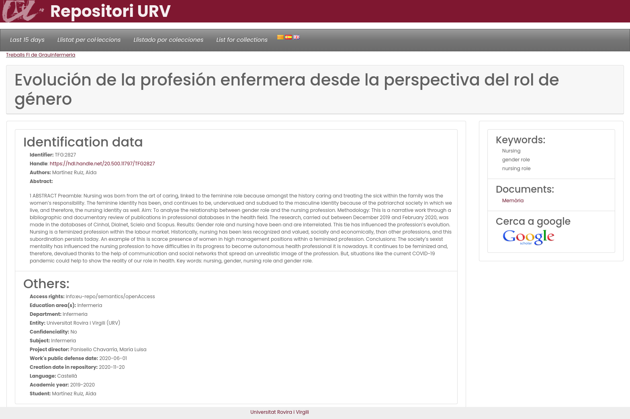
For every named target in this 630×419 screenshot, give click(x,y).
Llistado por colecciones (169, 40)
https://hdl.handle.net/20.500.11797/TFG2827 (102, 163)
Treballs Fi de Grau (28, 54)
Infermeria (63, 54)
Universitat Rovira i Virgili (279, 412)
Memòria (513, 200)
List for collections (242, 40)
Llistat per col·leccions (89, 40)
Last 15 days (27, 40)
